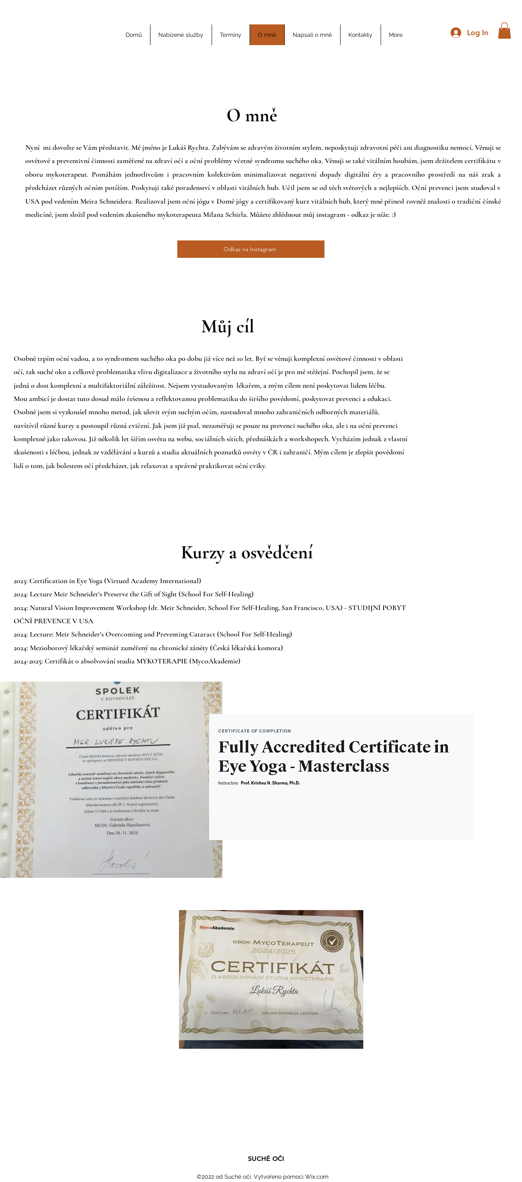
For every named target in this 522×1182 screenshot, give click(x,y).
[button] (504, 30)
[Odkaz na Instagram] (250, 249)
